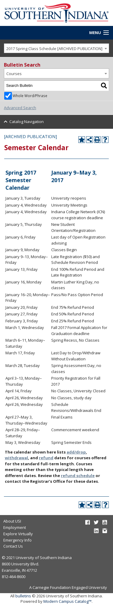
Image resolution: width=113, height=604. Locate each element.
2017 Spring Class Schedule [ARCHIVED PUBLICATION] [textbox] (54, 48)
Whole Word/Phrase (30, 95)
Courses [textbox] (14, 73)
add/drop (76, 452)
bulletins (23, 596)
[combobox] (56, 48)
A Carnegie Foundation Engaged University (68, 587)
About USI (12, 521)
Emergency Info (17, 540)
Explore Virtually (18, 533)
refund (46, 457)
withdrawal (16, 457)
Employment (14, 527)
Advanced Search (20, 107)
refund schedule (78, 475)
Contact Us (13, 546)
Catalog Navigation (26, 121)
